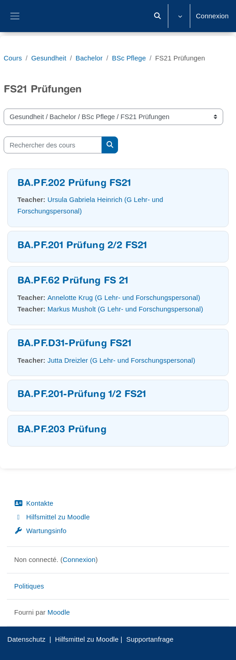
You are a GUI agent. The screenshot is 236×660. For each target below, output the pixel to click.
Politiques (29, 586)
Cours (13, 58)
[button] (158, 16)
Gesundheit (48, 58)
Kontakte (34, 503)
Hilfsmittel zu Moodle (52, 517)
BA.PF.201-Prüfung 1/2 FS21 (81, 395)
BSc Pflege (129, 58)
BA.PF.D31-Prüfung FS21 (74, 344)
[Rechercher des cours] (53, 144)
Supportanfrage (150, 639)
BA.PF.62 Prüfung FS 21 (73, 281)
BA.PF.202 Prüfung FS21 (74, 184)
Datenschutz (26, 639)
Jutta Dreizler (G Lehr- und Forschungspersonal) (121, 360)
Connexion (212, 16)
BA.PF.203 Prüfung (62, 430)
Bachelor (88, 58)
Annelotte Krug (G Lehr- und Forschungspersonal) (124, 297)
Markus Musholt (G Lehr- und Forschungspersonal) (126, 309)
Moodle (59, 612)
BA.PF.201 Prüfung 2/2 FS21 (82, 246)
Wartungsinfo (40, 531)
